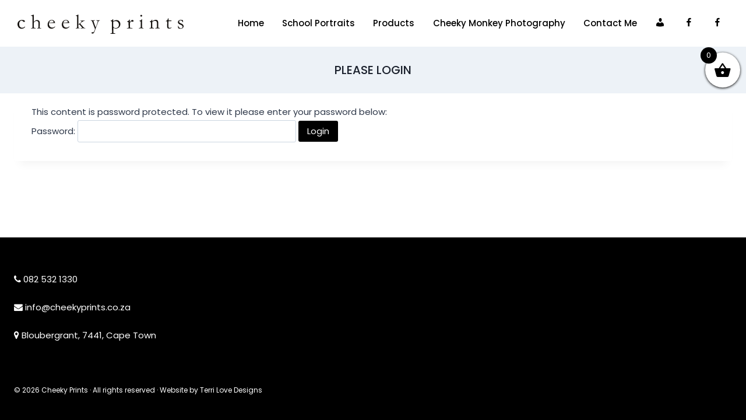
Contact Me (610, 23)
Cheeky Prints (64, 390)
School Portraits (318, 23)
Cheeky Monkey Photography (499, 23)
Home (251, 23)
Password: (163, 131)
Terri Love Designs (231, 390)
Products (393, 23)
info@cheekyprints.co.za (78, 307)
